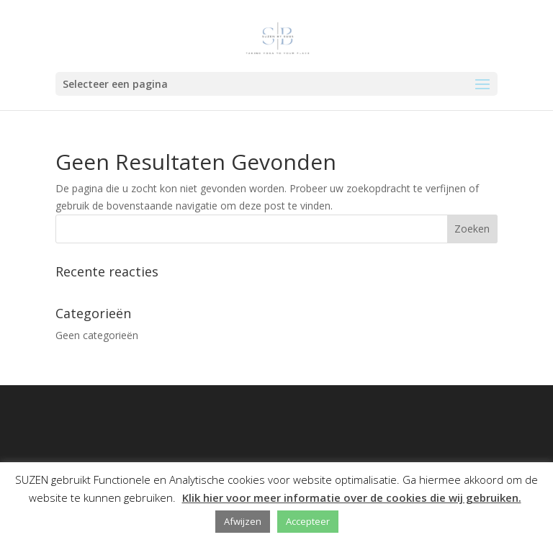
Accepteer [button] (308, 521)
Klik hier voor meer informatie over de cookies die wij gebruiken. (351, 497)
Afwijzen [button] (242, 521)
